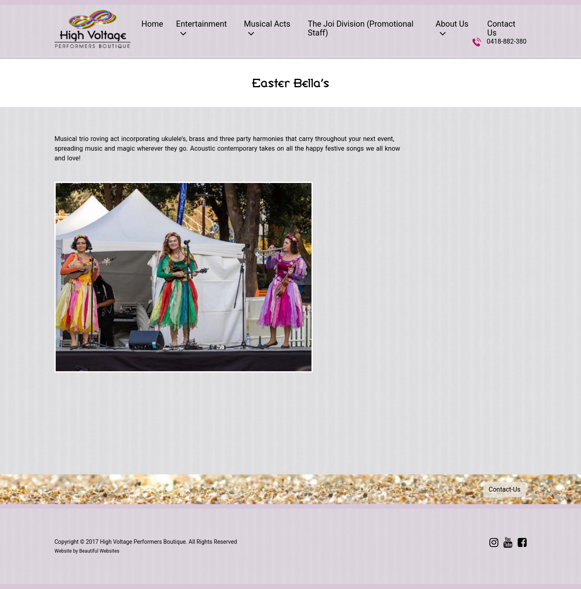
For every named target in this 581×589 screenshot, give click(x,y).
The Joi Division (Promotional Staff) (361, 28)
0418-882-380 (507, 41)
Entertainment (201, 29)
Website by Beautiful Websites (86, 551)
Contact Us (501, 28)
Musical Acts (267, 29)
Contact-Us (504, 489)
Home (152, 24)
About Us (451, 29)
